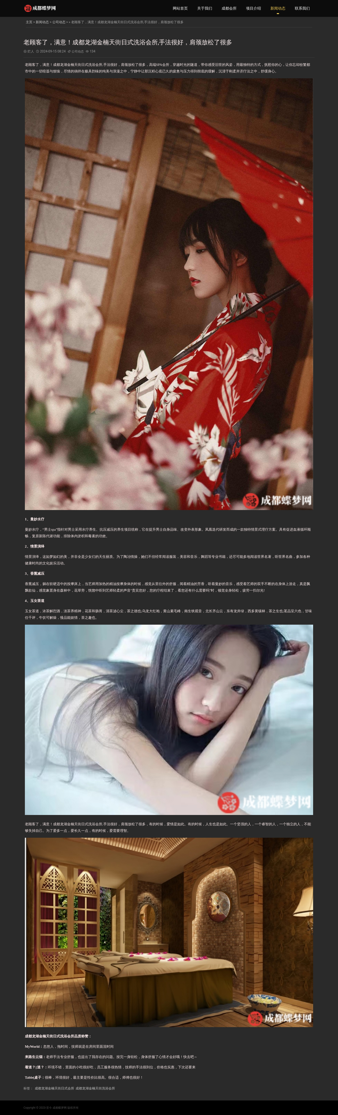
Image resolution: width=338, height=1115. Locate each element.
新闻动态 (277, 8)
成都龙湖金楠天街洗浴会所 (95, 1088)
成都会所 (229, 8)
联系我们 (302, 8)
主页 (29, 22)
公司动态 (58, 22)
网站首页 (180, 8)
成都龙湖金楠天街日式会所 (54, 1088)
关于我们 (204, 8)
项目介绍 (253, 8)
